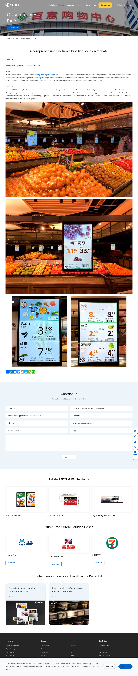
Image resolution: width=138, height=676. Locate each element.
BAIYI (35, 38)
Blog (94, 5)
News (88, 5)
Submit (69, 457)
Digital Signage (10, 649)
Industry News (103, 652)
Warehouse (44, 655)
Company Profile (104, 645)
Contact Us (105, 5)
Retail (42, 649)
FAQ (72, 652)
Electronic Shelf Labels (12, 645)
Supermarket (25, 38)
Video (72, 655)
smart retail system (64, 96)
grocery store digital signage (44, 75)
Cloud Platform (10, 652)
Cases (61, 5)
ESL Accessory (10, 655)
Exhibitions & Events (105, 655)
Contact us (14, 28)
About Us (70, 5)
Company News (104, 649)
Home (8, 38)
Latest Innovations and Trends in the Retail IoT (69, 576)
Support (79, 5)
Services (73, 645)
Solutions (53, 5)
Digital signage (44, 78)
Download (74, 649)
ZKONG (8, 72)
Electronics (44, 652)
